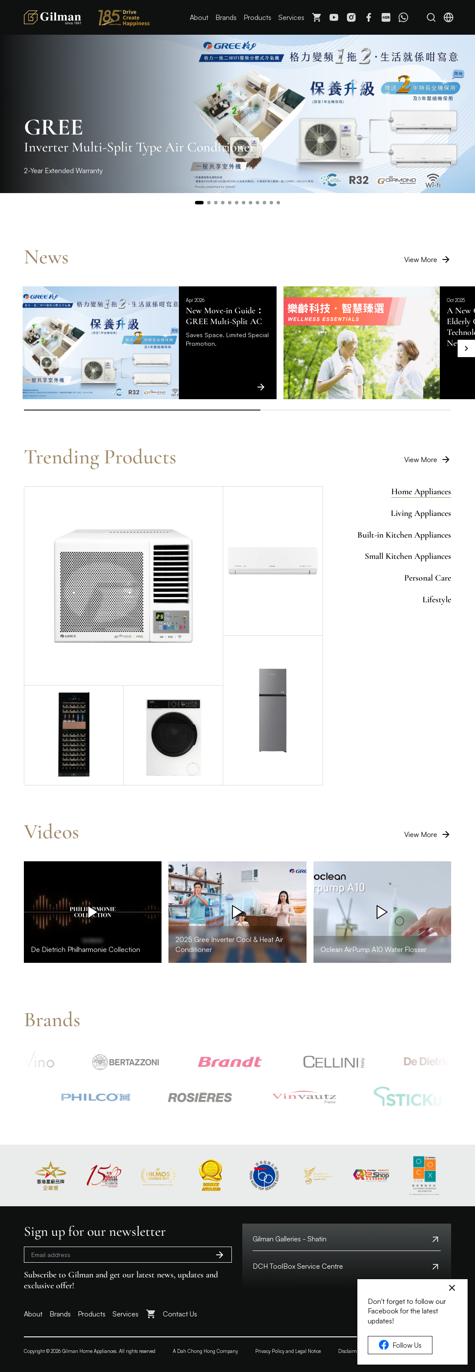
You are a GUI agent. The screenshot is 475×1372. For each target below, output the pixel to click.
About (199, 17)
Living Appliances (421, 513)
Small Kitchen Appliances (408, 556)
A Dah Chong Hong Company (205, 1351)
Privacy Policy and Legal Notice (288, 1351)
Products (257, 17)
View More (427, 259)
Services (291, 17)
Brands (226, 17)
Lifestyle (436, 599)
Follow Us (400, 1345)
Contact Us (180, 1314)
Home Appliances (421, 491)
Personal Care (427, 578)
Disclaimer (349, 1351)
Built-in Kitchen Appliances (404, 535)
